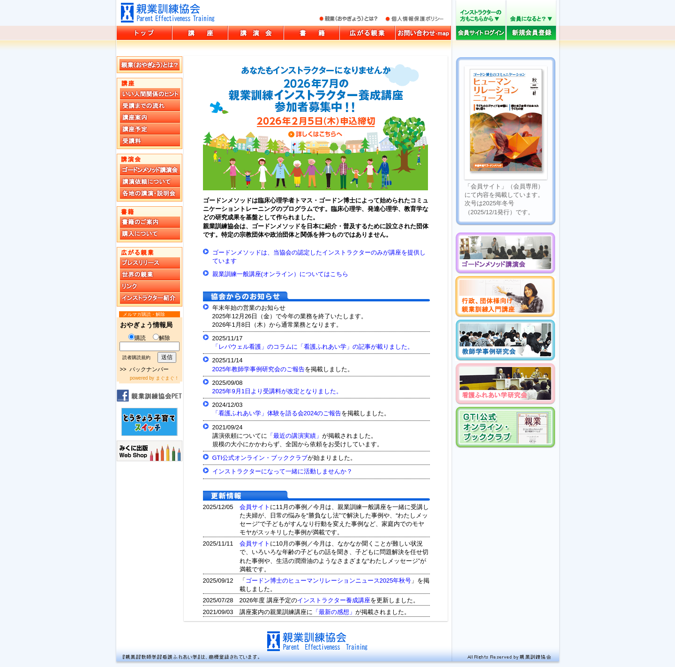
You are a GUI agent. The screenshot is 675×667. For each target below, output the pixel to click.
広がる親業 (367, 33)
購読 (137, 338)
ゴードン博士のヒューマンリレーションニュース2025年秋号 (329, 580)
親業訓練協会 (168, 12)
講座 (200, 33)
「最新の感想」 (334, 611)
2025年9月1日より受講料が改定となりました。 (277, 391)
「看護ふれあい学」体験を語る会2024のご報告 (277, 413)
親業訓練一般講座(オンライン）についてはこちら (280, 273)
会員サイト (255, 506)
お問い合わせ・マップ (423, 33)
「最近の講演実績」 (294, 435)
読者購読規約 (136, 357)
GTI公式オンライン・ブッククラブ (260, 457)
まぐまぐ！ (167, 378)
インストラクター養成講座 (333, 600)
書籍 (311, 33)
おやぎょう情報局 (146, 325)
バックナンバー (149, 369)
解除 (161, 338)
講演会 (256, 33)
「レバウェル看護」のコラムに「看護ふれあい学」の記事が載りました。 (312, 346)
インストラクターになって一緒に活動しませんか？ (282, 471)
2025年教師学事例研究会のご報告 (258, 369)
